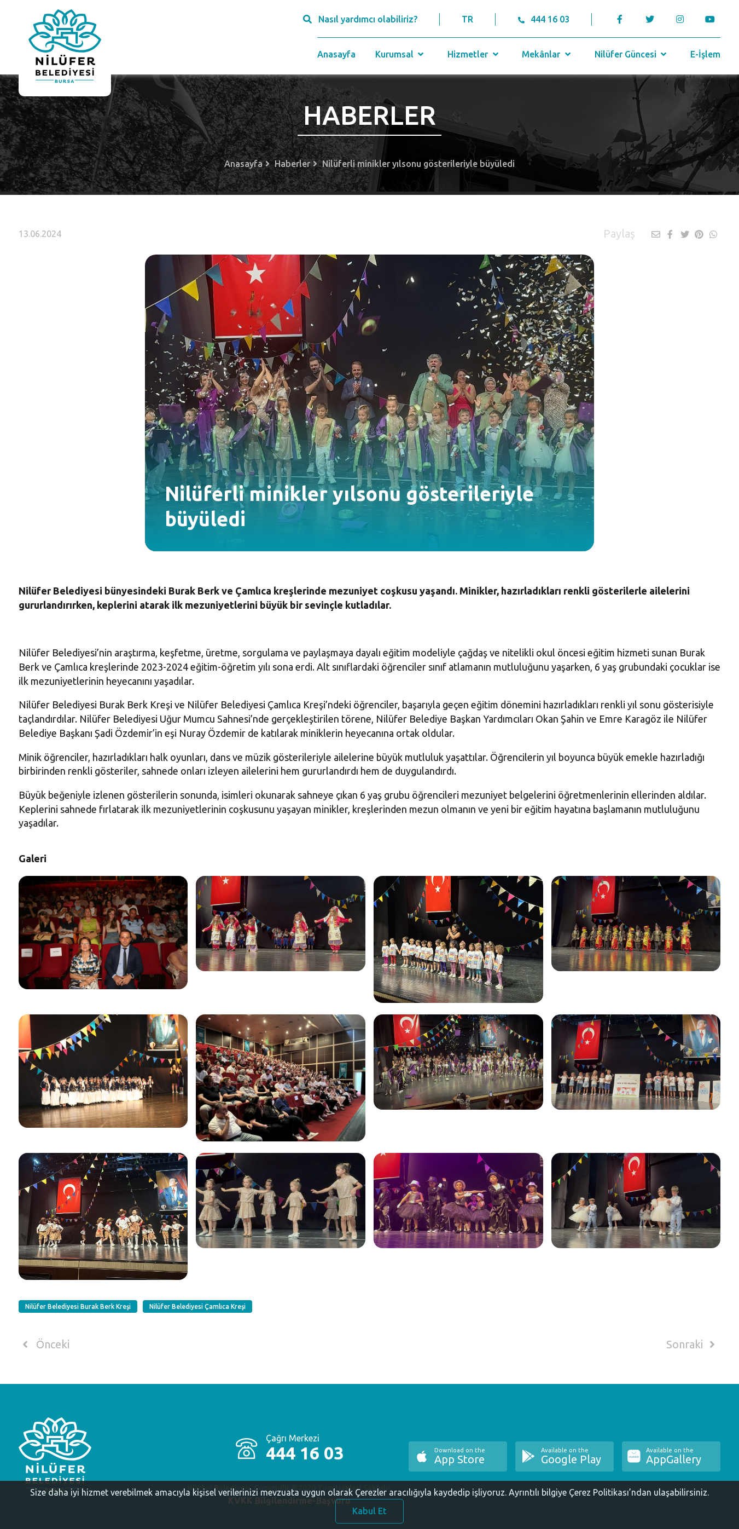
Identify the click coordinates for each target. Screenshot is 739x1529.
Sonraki (692, 1344)
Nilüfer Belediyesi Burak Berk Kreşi (78, 1306)
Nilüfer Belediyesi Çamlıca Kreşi (197, 1306)
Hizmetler (474, 54)
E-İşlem (705, 54)
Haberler (292, 164)
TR (467, 19)
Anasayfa (336, 54)
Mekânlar (547, 54)
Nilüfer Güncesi (632, 54)
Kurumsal (400, 54)
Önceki (44, 1344)
